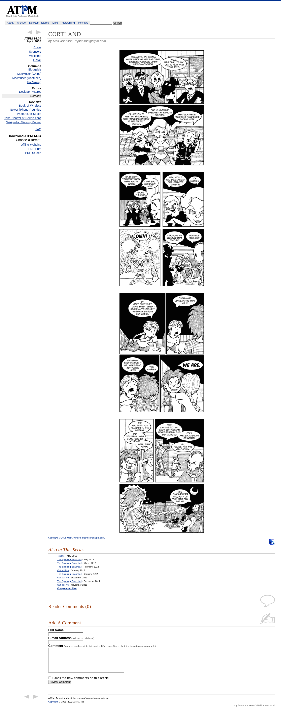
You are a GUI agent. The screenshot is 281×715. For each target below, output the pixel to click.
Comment (102, 646)
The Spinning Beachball (69, 559)
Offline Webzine (31, 144)
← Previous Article (29, 32)
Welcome (35, 55)
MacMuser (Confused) (26, 78)
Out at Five (63, 570)
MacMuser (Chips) (29, 73)
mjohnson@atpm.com (90, 41)
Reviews (83, 22)
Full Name (56, 630)
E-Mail (37, 60)
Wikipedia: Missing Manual (23, 122)
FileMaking (34, 82)
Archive (21, 22)
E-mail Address (71, 638)
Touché (61, 556)
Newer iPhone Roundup (25, 109)
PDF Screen (33, 153)
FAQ (38, 129)
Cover (37, 47)
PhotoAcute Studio (29, 113)
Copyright (53, 706)
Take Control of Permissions (22, 118)
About (10, 22)
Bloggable (34, 69)
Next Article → (38, 32)
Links (55, 22)
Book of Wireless (30, 105)
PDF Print (34, 148)
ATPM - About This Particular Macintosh (22, 11)
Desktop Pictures (39, 22)
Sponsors (35, 51)
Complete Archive (67, 588)
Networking (68, 22)
